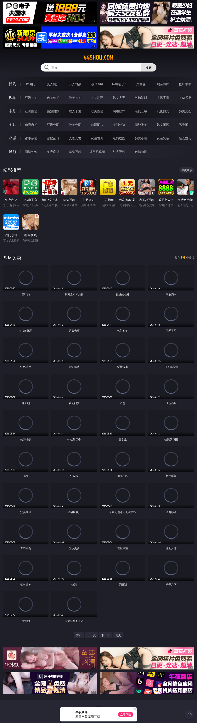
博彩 (12, 84)
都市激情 (31, 138)
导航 (12, 151)
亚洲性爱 (31, 111)
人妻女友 (75, 138)
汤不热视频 (97, 152)
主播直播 (163, 97)
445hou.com (98, 57)
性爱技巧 (185, 138)
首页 (79, 635)
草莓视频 (75, 152)
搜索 (149, 67)
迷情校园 (119, 138)
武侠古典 (97, 138)
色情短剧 (141, 152)
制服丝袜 (119, 111)
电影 (12, 111)
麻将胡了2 (119, 84)
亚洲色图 (53, 125)
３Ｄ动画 (97, 97)
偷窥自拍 (31, 125)
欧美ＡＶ (75, 97)
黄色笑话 (163, 138)
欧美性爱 (97, 111)
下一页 (105, 635)
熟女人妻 (119, 97)
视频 (12, 97)
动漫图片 (97, 125)
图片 (12, 124)
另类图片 (185, 125)
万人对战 (75, 84)
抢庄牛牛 (185, 84)
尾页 (118, 635)
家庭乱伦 (53, 138)
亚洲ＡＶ (31, 97)
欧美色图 (75, 125)
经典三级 (141, 111)
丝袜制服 (141, 97)
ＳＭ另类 (185, 97)
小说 (12, 138)
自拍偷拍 (53, 97)
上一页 (92, 635)
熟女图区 (163, 125)
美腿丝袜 (119, 125)
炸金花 (141, 84)
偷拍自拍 (53, 111)
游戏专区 (97, 84)
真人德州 (53, 84)
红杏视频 (119, 152)
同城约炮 (31, 152)
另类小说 (141, 138)
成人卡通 (75, 111)
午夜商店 (53, 152)
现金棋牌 (163, 84)
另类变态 (185, 111)
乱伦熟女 (163, 111)
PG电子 (31, 84)
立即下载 (125, 714)
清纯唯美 (141, 125)
